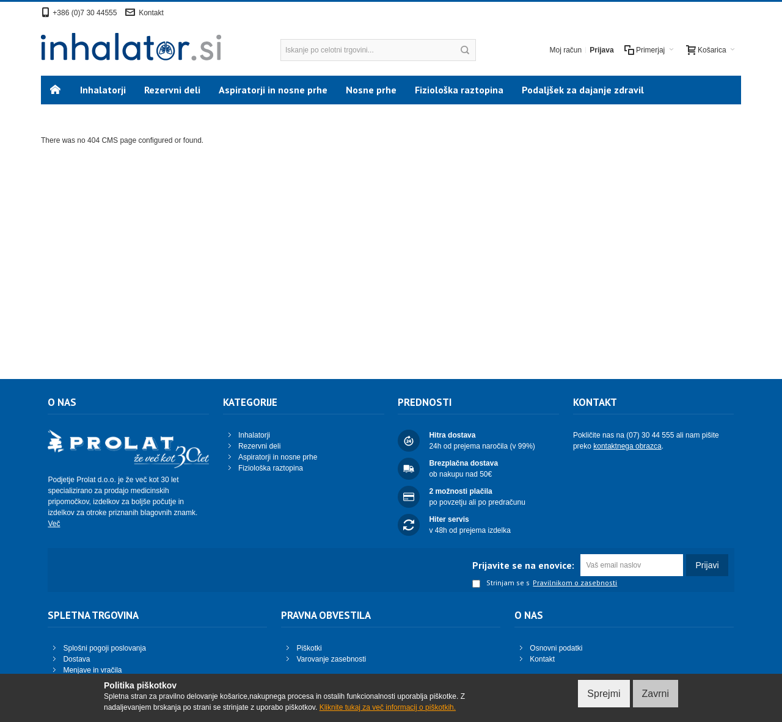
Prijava (601, 50)
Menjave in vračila (92, 670)
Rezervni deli (259, 446)
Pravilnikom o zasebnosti (575, 583)
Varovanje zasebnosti (331, 659)
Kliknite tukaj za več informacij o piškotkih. (388, 707)
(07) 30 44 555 (650, 435)
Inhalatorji (254, 435)
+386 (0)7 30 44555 (85, 13)
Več (54, 523)
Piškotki (308, 648)
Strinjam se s (501, 583)
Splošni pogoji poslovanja (104, 648)
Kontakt (151, 13)
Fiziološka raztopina (270, 468)
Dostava (76, 659)
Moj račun (566, 50)
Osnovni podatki (556, 648)
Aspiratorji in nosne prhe (277, 457)
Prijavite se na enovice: (523, 565)
